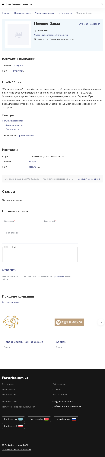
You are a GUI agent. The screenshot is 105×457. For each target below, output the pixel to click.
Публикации (58, 384)
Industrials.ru (63, 419)
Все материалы (60, 394)
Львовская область (44, 13)
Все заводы (8, 384)
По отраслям (8, 389)
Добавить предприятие (65, 406)
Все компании (10, 302)
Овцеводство (13, 129)
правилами (58, 276)
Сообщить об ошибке (89, 178)
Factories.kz (10, 419)
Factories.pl (10, 426)
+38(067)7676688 (38, 161)
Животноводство (14, 125)
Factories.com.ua (19, 4)
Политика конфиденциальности (19, 406)
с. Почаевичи (65, 13)
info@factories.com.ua (62, 401)
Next (100, 322)
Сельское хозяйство (12, 120)
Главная (6, 13)
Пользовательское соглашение (16, 449)
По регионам (9, 394)
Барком (61, 342)
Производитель (26, 135)
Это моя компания (89, 24)
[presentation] (25, 255)
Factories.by (36, 419)
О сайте (56, 389)
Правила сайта (9, 401)
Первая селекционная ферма (23, 342)
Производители (22, 13)
